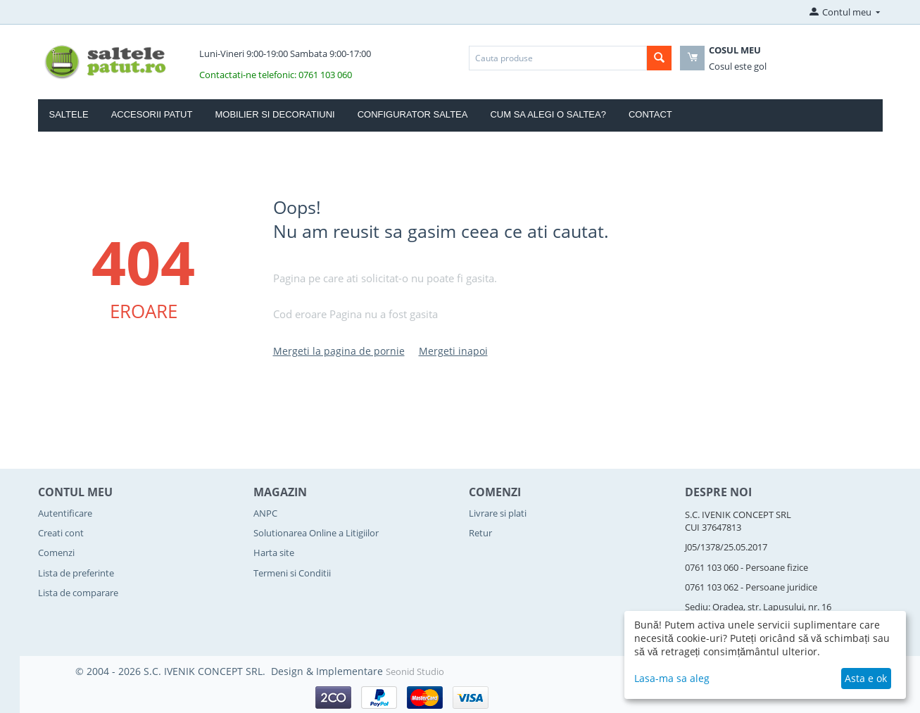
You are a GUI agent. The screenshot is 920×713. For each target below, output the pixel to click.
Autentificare (65, 513)
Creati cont (61, 532)
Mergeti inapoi (453, 351)
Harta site (273, 552)
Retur (480, 532)
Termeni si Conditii (292, 573)
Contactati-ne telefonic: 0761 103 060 (275, 74)
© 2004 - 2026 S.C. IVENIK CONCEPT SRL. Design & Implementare (230, 671)
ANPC (265, 513)
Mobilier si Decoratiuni (274, 114)
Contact (650, 114)
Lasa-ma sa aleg (672, 678)
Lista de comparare (78, 592)
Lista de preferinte (76, 573)
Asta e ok (866, 678)
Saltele (69, 114)
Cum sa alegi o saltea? (548, 114)
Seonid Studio (415, 671)
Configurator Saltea (413, 114)
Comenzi (56, 552)
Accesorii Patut (152, 114)
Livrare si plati (498, 513)
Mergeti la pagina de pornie (339, 351)
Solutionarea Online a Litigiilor (316, 532)
